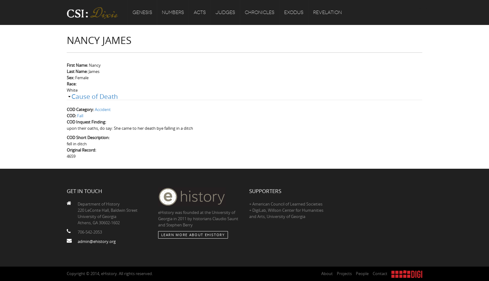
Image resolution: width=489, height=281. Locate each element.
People (362, 273)
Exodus (293, 12)
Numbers (173, 12)
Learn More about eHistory (193, 234)
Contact (380, 273)
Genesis (142, 12)
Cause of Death (94, 96)
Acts (200, 12)
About (327, 273)
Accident (103, 109)
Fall (80, 116)
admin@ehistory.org (97, 241)
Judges (225, 12)
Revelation (327, 12)
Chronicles (259, 12)
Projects (344, 273)
